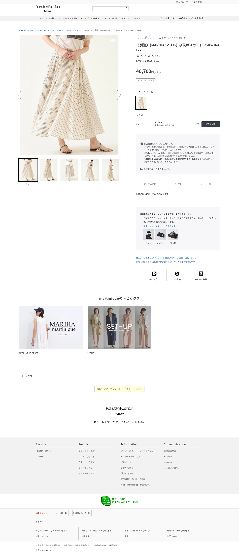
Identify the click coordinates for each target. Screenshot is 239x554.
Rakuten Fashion (62, 9)
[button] (20, 95)
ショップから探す (87, 456)
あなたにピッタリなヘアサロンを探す (51, 531)
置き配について (169, 257)
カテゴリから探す (87, 462)
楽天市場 (198, 2)
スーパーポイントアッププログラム (137, 451)
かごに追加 (210, 124)
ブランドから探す (87, 451)
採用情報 (113, 545)
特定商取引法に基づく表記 (133, 479)
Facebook (168, 456)
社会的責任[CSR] (99, 545)
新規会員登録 (170, 451)
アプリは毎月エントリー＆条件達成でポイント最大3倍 (180, 18)
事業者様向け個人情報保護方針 (77, 545)
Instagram (168, 462)
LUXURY (39, 456)
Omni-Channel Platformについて (135, 485)
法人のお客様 (127, 473)
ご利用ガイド (127, 462)
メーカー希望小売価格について (183, 261)
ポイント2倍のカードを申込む (137, 531)
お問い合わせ (127, 468)
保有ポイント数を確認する (178, 531)
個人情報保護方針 (53, 545)
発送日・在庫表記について (147, 257)
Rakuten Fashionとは (130, 456)
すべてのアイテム (87, 473)
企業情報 (39, 545)
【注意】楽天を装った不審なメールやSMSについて (119, 389)
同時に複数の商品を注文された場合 (151, 261)
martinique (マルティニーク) (49, 30)
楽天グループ (182, 2)
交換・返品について (187, 257)
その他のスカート (82, 30)
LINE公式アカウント (173, 468)
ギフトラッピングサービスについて (159, 226)
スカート (68, 30)
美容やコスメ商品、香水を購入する (96, 531)
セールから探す (86, 468)
